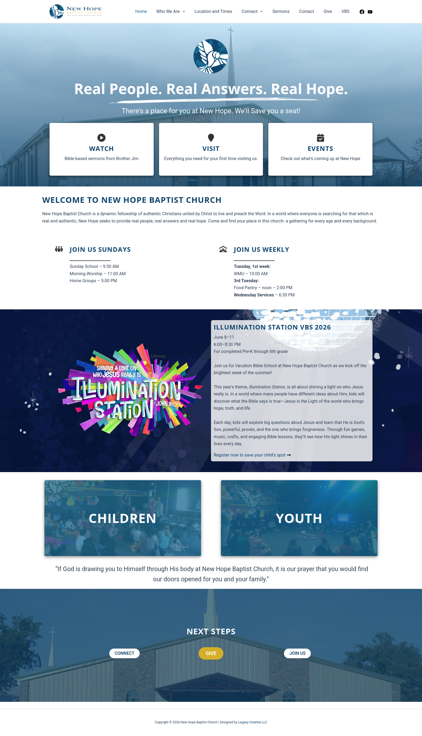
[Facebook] (362, 11)
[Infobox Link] (101, 149)
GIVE (211, 653)
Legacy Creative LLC (252, 722)
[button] (124, 653)
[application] (188, 11)
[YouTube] (370, 11)
